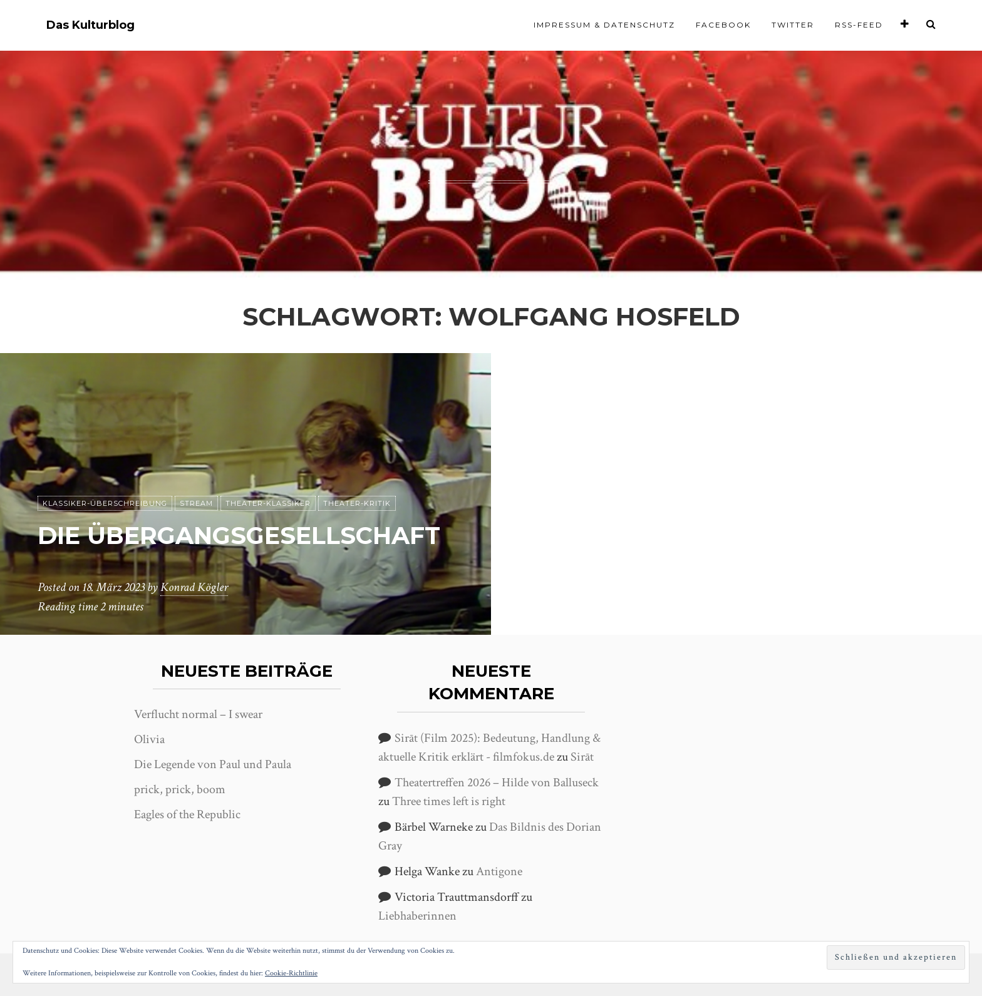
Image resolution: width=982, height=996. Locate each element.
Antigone (499, 871)
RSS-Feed (859, 24)
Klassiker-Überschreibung (105, 469)
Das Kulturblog (90, 25)
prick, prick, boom (179, 789)
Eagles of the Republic (187, 814)
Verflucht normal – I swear (198, 714)
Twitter (793, 24)
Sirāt (582, 757)
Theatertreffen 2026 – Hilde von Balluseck (497, 782)
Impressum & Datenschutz (604, 24)
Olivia (149, 739)
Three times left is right (448, 801)
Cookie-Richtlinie (291, 973)
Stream (196, 469)
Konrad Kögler (194, 588)
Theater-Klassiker (268, 469)
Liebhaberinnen (417, 916)
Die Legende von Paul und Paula (212, 764)
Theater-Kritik (357, 469)
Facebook (723, 24)
